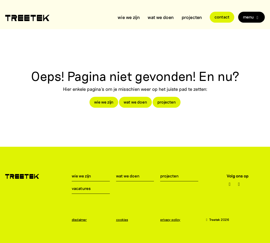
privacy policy (172, 220)
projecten (192, 17)
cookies (124, 220)
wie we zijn (129, 17)
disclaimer (82, 220)
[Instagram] (230, 184)
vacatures (84, 188)
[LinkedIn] (239, 184)
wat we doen (161, 17)
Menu (251, 17)
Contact (222, 16)
